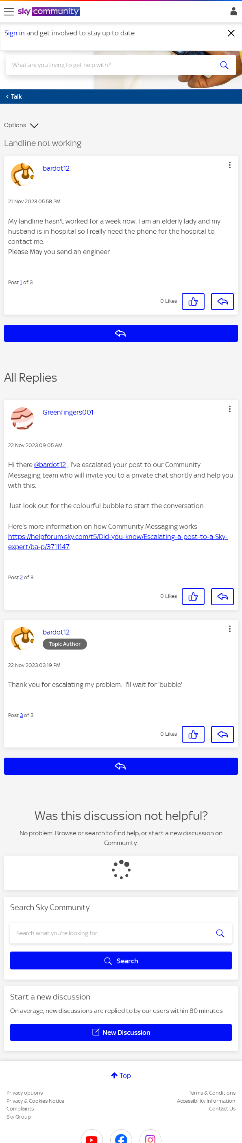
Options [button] (15, 125)
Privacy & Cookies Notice (35, 1101)
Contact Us (222, 1109)
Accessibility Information (206, 1101)
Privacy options (25, 1093)
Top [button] (125, 1075)
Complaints (20, 1109)
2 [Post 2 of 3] (21, 577)
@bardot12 (50, 465)
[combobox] (109, 65)
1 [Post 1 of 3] (21, 282)
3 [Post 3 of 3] (21, 715)
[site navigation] (9, 12)
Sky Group (19, 1117)
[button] (230, 165)
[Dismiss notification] (231, 33)
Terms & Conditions (212, 1093)
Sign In (232, 13)
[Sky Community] (50, 12)
